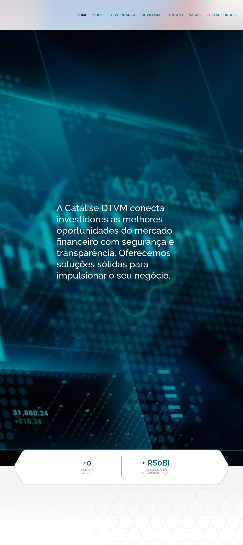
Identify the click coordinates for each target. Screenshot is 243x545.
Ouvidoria (150, 15)
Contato (174, 15)
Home (82, 15)
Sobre (99, 15)
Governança (123, 15)
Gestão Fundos (221, 15)
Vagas (195, 15)
